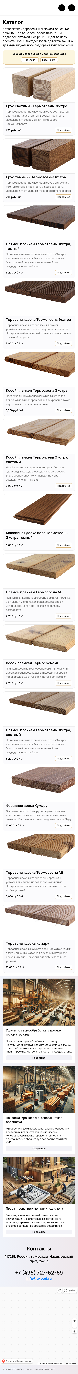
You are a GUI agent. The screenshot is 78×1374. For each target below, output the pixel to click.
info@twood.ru (39, 1278)
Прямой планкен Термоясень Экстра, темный (38, 246)
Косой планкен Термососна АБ (32, 663)
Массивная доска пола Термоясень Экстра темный (37, 535)
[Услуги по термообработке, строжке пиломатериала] (39, 1002)
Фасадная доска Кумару (26, 805)
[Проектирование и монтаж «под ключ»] (39, 1180)
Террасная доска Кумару (27, 943)
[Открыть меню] (71, 7)
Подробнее (63, 130)
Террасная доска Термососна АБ (34, 872)
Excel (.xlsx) (49, 59)
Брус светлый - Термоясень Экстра (36, 106)
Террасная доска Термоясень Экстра (38, 319)
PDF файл (30, 59)
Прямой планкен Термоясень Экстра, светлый (38, 732)
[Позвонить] (61, 7)
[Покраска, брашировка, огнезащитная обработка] (39, 1089)
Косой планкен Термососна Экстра (36, 390)
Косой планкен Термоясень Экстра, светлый (37, 459)
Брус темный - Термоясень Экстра (36, 177)
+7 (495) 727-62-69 (39, 1272)
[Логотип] (12, 8)
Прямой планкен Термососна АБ (34, 592)
